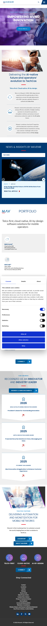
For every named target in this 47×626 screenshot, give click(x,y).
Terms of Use (23, 593)
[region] (23, 26)
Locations (23, 587)
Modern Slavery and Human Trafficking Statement (23, 607)
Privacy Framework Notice (23, 599)
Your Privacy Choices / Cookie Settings (23, 608)
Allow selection (23, 340)
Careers (23, 588)
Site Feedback (23, 601)
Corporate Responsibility (23, 603)
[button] (38, 2)
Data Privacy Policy (23, 594)
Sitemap (23, 591)
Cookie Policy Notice (23, 597)
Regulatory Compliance (23, 605)
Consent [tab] (8, 281)
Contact (23, 584)
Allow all (23, 334)
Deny (23, 345)
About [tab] (39, 281)
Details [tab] (23, 281)
